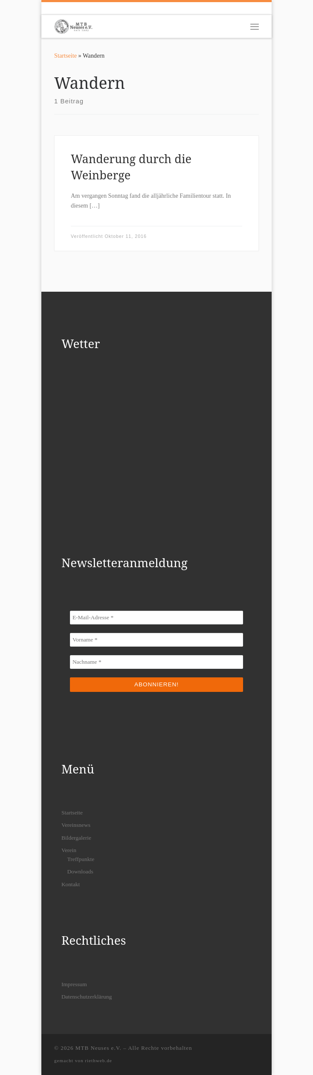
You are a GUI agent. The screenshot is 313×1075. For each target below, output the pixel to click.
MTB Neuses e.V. (98, 1048)
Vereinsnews (75, 825)
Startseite (65, 55)
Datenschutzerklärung (86, 996)
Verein (68, 850)
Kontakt (70, 884)
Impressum (74, 984)
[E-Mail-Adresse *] (156, 617)
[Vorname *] (156, 640)
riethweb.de (98, 1060)
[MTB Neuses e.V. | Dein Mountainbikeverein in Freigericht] (73, 25)
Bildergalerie (76, 838)
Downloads (80, 871)
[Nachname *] (156, 662)
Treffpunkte (80, 859)
